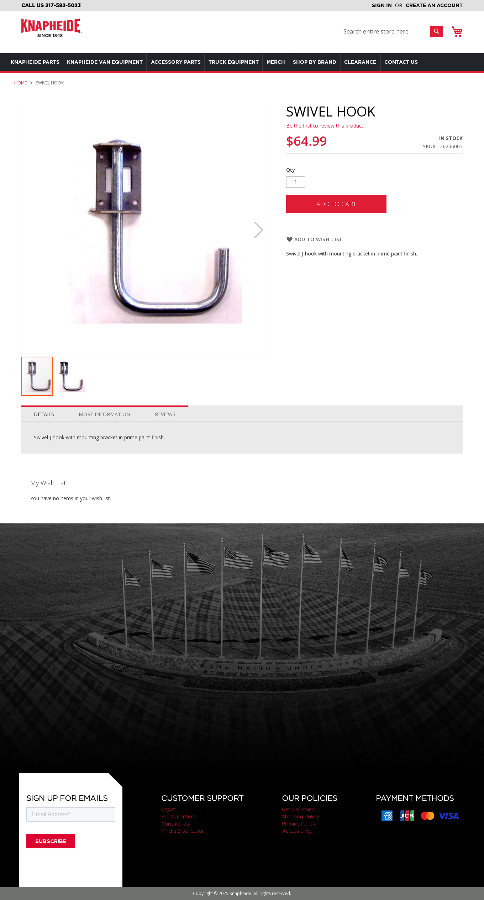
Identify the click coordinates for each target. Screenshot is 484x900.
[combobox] (387, 31)
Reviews (165, 414)
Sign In (382, 5)
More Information (104, 414)
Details (44, 414)
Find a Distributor (182, 831)
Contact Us (175, 824)
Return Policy (298, 809)
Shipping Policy (300, 816)
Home (20, 83)
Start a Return (178, 816)
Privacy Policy (298, 824)
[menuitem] (37, 62)
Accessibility (297, 831)
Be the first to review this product (324, 125)
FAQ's (168, 809)
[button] (258, 230)
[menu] (242, 62)
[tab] (44, 412)
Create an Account (434, 5)
